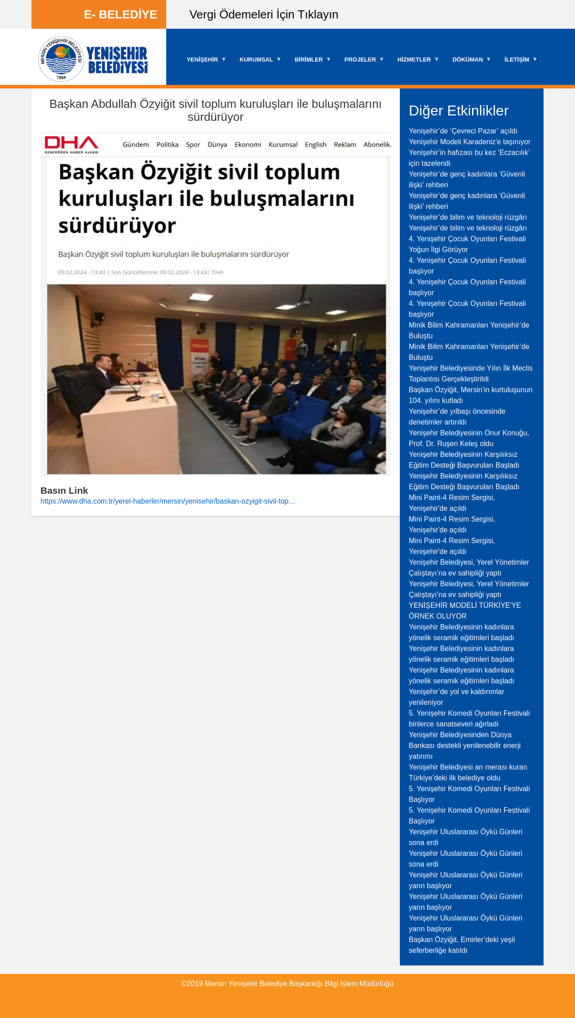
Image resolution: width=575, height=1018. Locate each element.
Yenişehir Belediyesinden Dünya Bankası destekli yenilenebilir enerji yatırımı (465, 745)
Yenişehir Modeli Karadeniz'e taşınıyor (470, 142)
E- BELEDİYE (120, 14)
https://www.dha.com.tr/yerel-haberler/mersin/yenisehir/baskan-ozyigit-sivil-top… (168, 501)
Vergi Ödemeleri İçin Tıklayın (264, 14)
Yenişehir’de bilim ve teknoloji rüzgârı (468, 217)
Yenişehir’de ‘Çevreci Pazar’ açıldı (463, 131)
